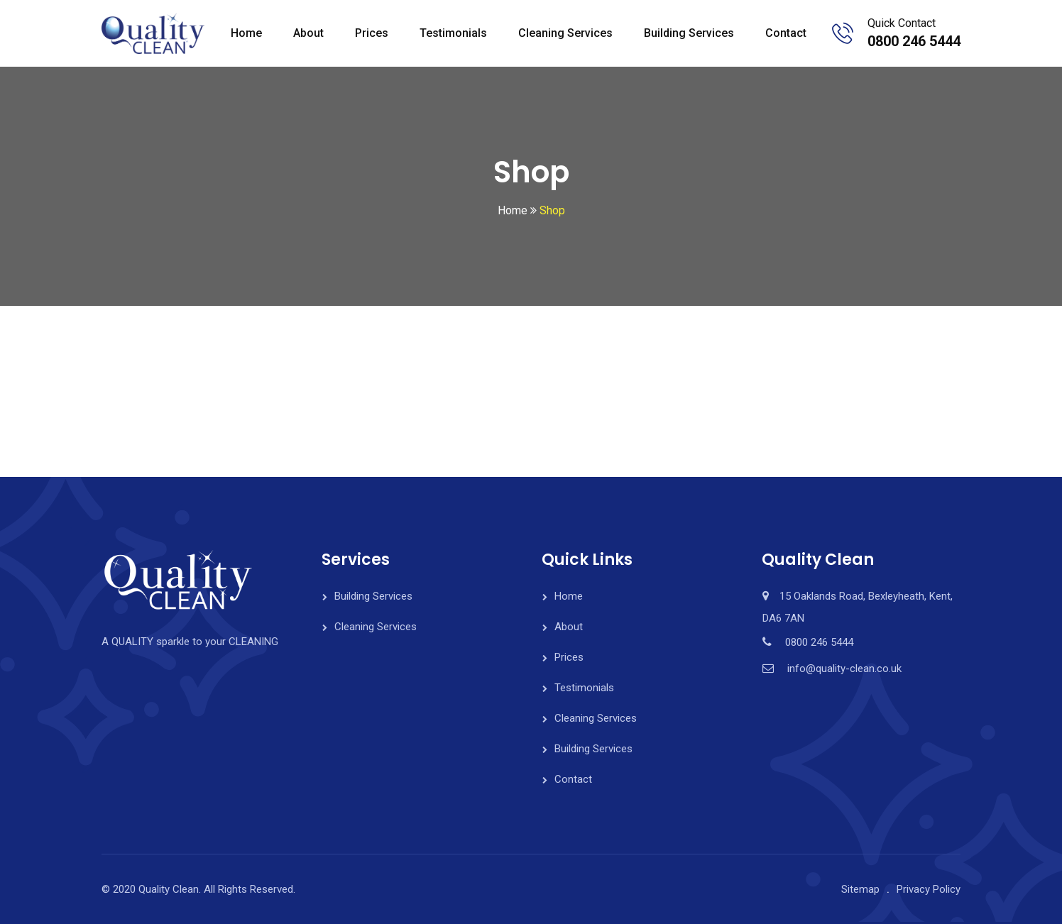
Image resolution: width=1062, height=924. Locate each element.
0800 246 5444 (913, 41)
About (308, 33)
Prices (371, 33)
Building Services (689, 33)
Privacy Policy (928, 889)
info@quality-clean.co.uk (844, 668)
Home (246, 33)
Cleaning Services (565, 33)
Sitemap (860, 889)
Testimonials (453, 33)
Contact (785, 33)
